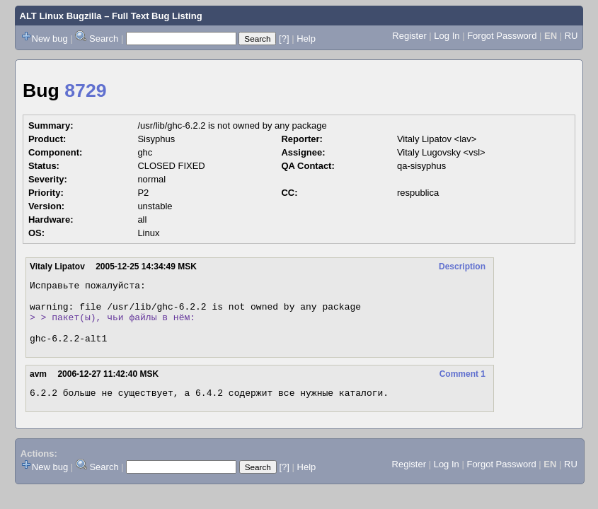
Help (306, 38)
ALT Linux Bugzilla (61, 16)
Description (462, 266)
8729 (85, 90)
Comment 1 (462, 387)
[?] (284, 38)
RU (571, 35)
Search (103, 38)
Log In (446, 35)
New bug (50, 38)
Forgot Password (501, 35)
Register (409, 35)
